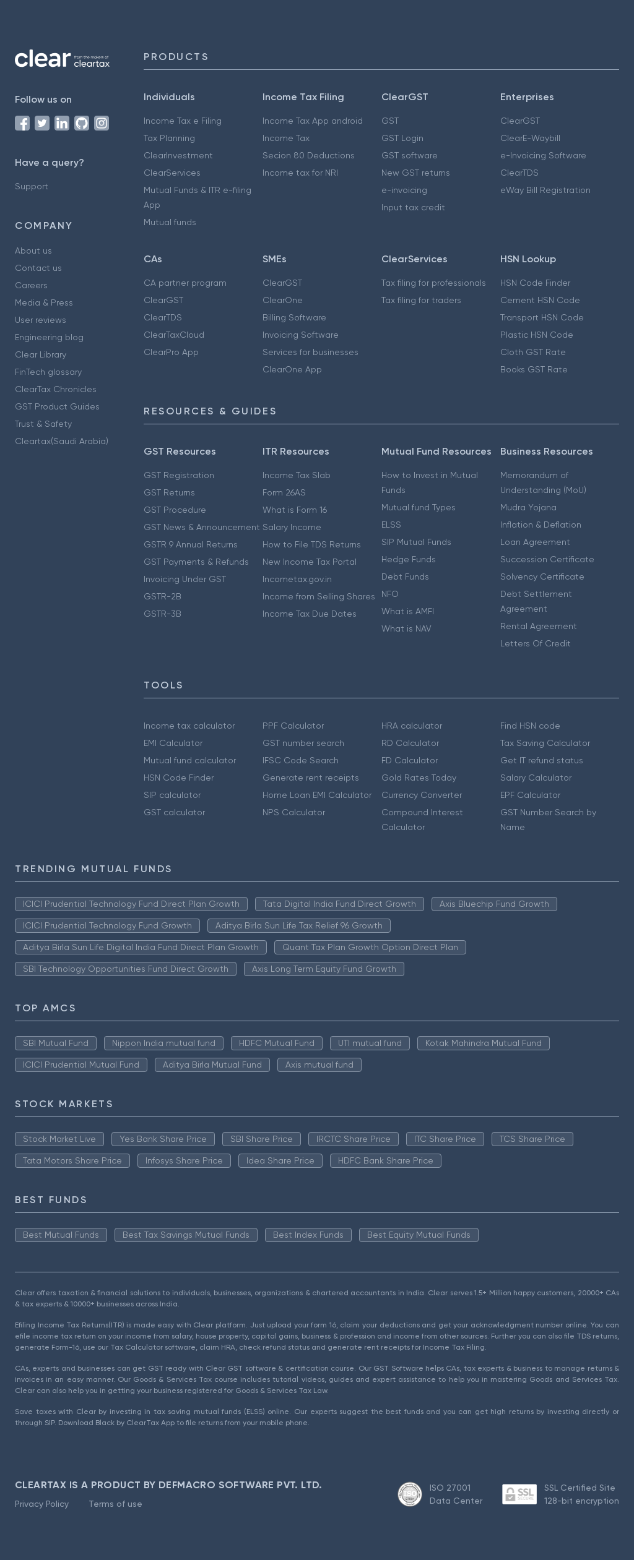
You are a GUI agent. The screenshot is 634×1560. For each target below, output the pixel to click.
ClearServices (172, 173)
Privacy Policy (42, 1504)
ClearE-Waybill (530, 138)
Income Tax (286, 138)
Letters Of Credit (535, 643)
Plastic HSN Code (536, 335)
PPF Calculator (293, 726)
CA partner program (185, 283)
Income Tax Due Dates (310, 614)
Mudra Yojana (528, 507)
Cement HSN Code (540, 300)
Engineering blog (49, 337)
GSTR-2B (162, 596)
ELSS (391, 524)
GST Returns (169, 492)
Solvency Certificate (542, 576)
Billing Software (294, 317)
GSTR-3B (162, 614)
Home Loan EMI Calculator (317, 795)
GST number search (303, 743)
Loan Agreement (535, 542)
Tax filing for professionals (433, 283)
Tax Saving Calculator (545, 743)
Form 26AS (284, 492)
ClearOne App (292, 369)
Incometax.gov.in (297, 579)
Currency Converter (421, 795)
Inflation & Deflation (540, 524)
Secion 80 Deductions (309, 155)
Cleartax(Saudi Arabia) (61, 441)
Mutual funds (170, 222)
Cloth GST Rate (533, 352)
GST (390, 121)
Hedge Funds (408, 559)
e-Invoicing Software (543, 155)
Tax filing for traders (421, 300)
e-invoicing (404, 190)
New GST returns (415, 173)
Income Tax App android (313, 121)
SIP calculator (172, 795)
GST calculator (174, 812)
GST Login (402, 138)
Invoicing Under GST (185, 579)
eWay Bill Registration (545, 190)
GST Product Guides (57, 406)
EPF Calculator (530, 795)
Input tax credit (413, 207)
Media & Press (44, 302)
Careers (31, 285)
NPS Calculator (294, 812)
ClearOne (283, 300)
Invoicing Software (301, 335)
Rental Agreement (538, 626)
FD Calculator (409, 760)
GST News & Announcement (202, 527)
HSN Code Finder (535, 283)
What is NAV (406, 628)
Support (31, 186)
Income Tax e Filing (183, 121)
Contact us (38, 268)
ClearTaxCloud (174, 335)
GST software (409, 155)
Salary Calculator (535, 777)
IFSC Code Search (301, 760)
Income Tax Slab (297, 475)
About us (33, 250)
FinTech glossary (48, 372)
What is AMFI (407, 611)
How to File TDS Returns (312, 544)
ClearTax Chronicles (56, 389)
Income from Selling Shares (319, 596)
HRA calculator (411, 726)
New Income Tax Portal (310, 562)
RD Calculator (410, 743)
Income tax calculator (189, 726)
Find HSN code (530, 726)
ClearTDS (519, 173)
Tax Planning (169, 138)
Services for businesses (310, 352)
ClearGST (520, 121)
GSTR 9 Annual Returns (191, 544)
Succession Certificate (547, 559)
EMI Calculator (173, 743)
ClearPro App (171, 352)
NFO (390, 594)
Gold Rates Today (418, 777)
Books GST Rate (534, 369)
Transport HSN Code (542, 317)
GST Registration (179, 475)
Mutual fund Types (418, 507)
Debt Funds (405, 576)
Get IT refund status (541, 760)
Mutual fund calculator (190, 760)
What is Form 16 (295, 510)
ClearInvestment (178, 155)
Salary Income (292, 527)
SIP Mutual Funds (416, 542)
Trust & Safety (43, 424)
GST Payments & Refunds (196, 562)
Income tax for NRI (300, 173)
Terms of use (115, 1504)
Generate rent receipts (311, 777)
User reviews (40, 320)
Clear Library (40, 354)
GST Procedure (175, 510)
